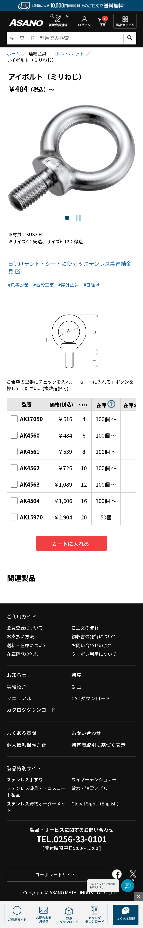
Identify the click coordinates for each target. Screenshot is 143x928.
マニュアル (19, 698)
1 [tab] (66, 217)
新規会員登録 (58, 21)
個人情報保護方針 (26, 744)
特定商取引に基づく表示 (99, 744)
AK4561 (25, 451)
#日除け (92, 285)
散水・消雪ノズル (90, 788)
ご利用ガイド (21, 616)
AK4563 (25, 484)
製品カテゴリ (125, 21)
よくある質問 (21, 732)
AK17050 (27, 419)
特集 (76, 674)
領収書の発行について (94, 636)
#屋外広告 (68, 285)
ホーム (13, 53)
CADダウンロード (91, 698)
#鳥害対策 (18, 285)
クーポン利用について (94, 654)
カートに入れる (70, 544)
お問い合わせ (86, 732)
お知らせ (16, 674)
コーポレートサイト (55, 874)
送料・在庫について (27, 645)
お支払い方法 (20, 636)
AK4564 (25, 501)
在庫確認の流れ (22, 654)
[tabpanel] (71, 158)
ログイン (84, 21)
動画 (76, 686)
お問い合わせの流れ (92, 645)
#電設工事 (43, 285)
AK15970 (27, 517)
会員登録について (25, 627)
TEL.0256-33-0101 (71, 839)
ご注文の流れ (85, 627)
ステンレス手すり (25, 779)
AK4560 (25, 435)
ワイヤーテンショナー (94, 779)
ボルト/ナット (69, 53)
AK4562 (25, 468)
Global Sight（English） (96, 803)
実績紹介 (16, 686)
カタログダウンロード (31, 709)
